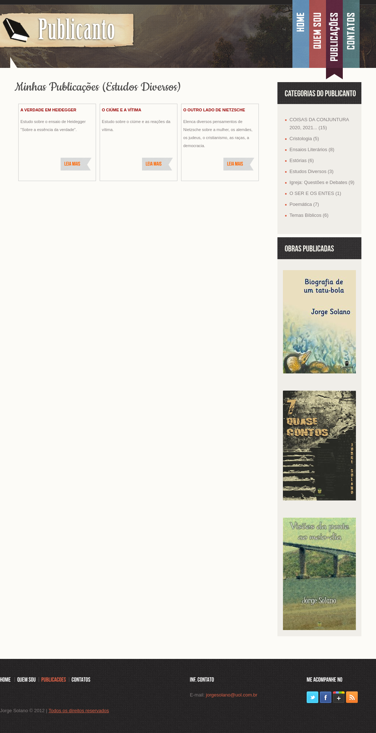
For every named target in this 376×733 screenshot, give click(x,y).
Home (300, 34)
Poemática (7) (304, 204)
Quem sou (317, 34)
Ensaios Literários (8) (311, 149)
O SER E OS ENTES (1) (315, 193)
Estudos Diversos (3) (311, 171)
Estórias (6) (301, 160)
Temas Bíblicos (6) (309, 215)
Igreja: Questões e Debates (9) (321, 182)
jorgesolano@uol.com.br (231, 695)
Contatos (351, 34)
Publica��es (334, 34)
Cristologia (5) (304, 138)
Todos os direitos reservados (79, 710)
